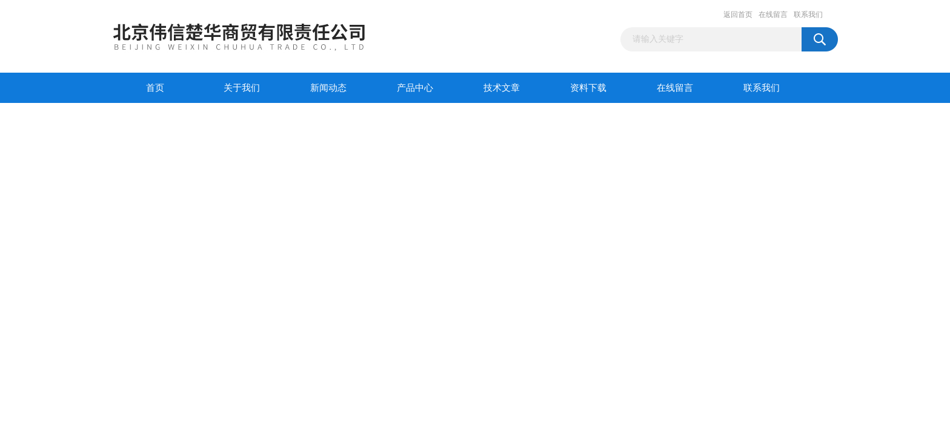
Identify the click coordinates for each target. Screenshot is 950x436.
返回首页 (737, 14)
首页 (155, 88)
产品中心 (415, 88)
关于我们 (242, 88)
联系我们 (808, 14)
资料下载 (588, 88)
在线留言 (773, 14)
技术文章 (501, 88)
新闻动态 (328, 88)
